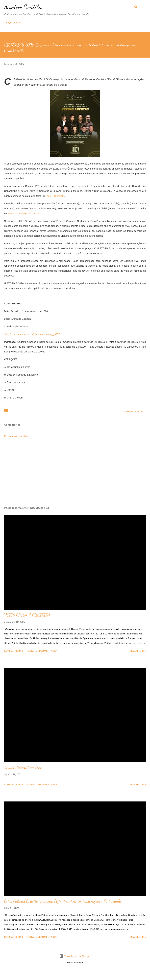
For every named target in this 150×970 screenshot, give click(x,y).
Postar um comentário (17, 435)
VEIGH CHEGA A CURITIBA (27, 615)
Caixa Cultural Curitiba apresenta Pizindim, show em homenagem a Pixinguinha (63, 901)
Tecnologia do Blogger (75, 956)
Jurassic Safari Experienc (23, 767)
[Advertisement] (75, 472)
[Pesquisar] (136, 6)
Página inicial (13, 22)
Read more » (138, 650)
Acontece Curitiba (23, 7)
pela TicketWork (55, 196)
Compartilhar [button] (132, 411)
